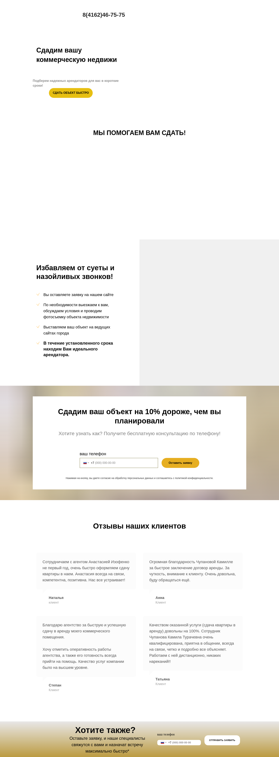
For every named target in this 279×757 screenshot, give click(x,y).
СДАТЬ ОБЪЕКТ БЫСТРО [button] (71, 92)
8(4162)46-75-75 (104, 15)
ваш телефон (94, 453)
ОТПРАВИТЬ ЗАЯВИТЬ (222, 740)
